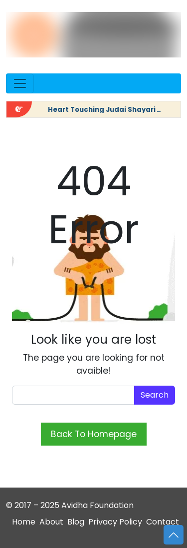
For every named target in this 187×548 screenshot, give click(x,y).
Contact (162, 522)
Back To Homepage (94, 434)
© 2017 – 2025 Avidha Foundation (70, 505)
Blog (75, 522)
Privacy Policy (115, 522)
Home (23, 522)
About (51, 522)
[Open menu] (20, 83)
